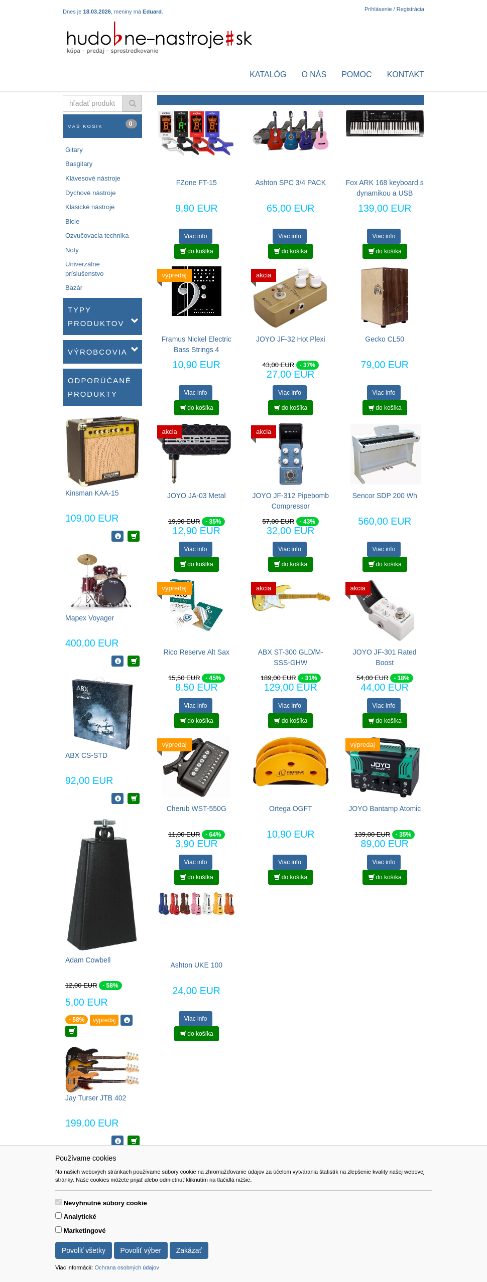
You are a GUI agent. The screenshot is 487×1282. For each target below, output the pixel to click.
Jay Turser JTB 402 (95, 1098)
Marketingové (85, 1230)
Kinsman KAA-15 (92, 493)
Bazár (73, 287)
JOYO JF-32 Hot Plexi (290, 339)
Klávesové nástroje (92, 178)
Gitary (74, 149)
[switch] (58, 1202)
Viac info (195, 236)
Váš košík (102, 124)
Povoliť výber (141, 1250)
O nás (313, 74)
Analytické (80, 1216)
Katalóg (268, 74)
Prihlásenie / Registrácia (394, 9)
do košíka (196, 251)
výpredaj (104, 1020)
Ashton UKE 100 (196, 965)
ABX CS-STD (86, 755)
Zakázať (189, 1250)
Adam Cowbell (87, 960)
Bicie (72, 221)
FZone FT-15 (196, 183)
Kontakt (405, 74)
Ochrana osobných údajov (126, 1267)
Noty (72, 250)
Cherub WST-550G (196, 809)
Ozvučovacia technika (97, 235)
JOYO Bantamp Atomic (384, 809)
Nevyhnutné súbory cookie (105, 1203)
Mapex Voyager (89, 618)
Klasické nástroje (89, 207)
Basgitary (78, 164)
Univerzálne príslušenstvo (84, 268)
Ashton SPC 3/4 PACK (290, 183)
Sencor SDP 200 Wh (384, 496)
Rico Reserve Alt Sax (197, 652)
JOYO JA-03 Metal (196, 496)
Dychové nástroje (90, 193)
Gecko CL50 (384, 339)
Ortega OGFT (290, 809)
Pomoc (356, 74)
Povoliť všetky (83, 1250)
